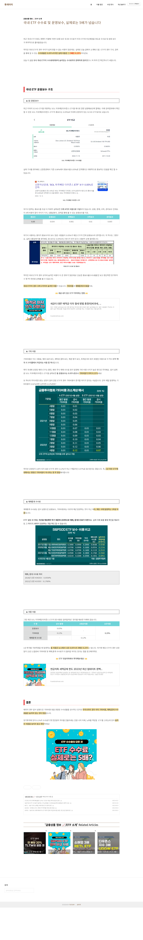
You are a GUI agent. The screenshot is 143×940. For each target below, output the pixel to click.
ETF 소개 (39, 797)
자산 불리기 (122, 4)
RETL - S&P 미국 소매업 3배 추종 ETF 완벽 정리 (38, 805)
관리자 (79, 937)
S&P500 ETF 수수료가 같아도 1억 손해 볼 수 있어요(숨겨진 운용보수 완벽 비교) (47, 803)
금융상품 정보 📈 (30, 797)
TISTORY (72, 937)
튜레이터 (8, 4)
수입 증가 (110, 4)
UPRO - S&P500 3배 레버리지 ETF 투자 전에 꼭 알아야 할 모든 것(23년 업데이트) (48, 810)
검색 (32, 923)
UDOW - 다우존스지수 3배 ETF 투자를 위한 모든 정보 (40, 808)
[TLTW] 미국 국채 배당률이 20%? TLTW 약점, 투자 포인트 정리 (42, 800)
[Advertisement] (71, 831)
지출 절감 (99, 4)
